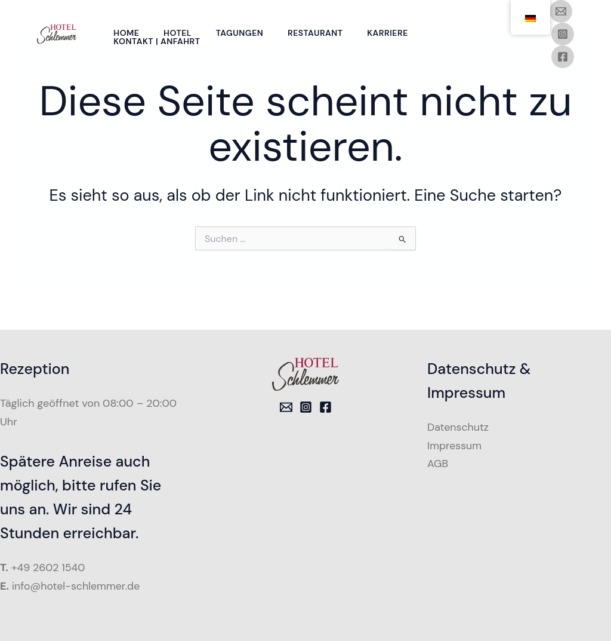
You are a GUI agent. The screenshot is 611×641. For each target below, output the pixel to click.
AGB (438, 463)
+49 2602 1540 (49, 567)
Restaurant (322, 33)
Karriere (396, 33)
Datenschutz (458, 427)
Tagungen (245, 33)
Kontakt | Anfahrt (158, 41)
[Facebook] (562, 56)
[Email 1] (561, 11)
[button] (26, 614)
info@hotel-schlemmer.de (77, 586)
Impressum (454, 445)
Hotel (180, 33)
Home (127, 33)
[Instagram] (562, 34)
